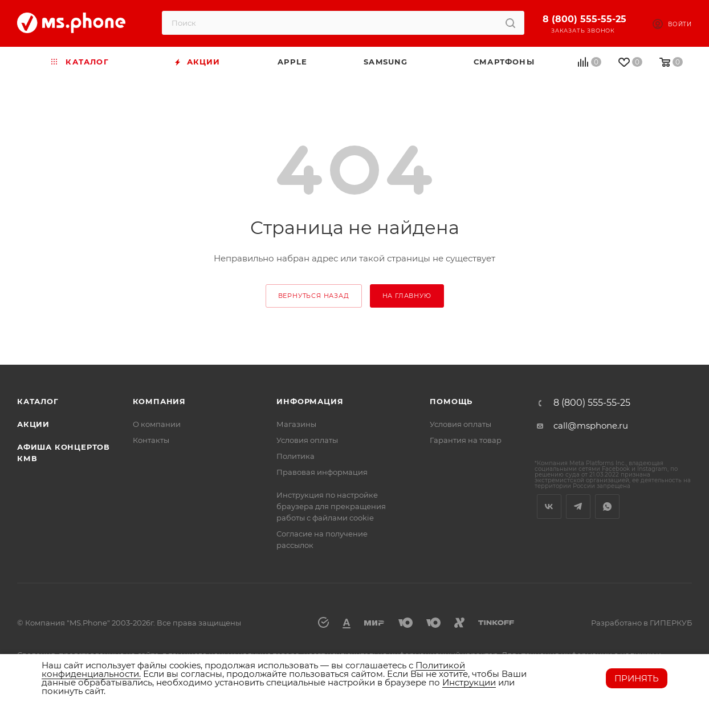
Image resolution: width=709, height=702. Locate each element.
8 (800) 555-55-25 (584, 19)
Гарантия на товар (466, 440)
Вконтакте (549, 506)
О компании (157, 424)
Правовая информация (322, 472)
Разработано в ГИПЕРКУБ (641, 622)
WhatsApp (607, 506)
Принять (636, 678)
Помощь (451, 401)
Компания (159, 401)
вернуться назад (313, 296)
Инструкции (469, 682)
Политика (295, 456)
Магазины (296, 424)
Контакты (151, 440)
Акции (33, 424)
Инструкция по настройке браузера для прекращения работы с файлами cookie (331, 506)
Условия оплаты (307, 440)
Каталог (38, 401)
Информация (309, 401)
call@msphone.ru (590, 425)
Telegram (578, 506)
